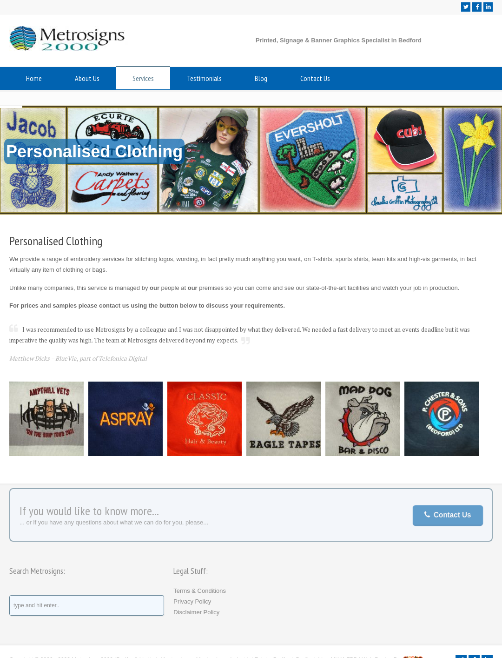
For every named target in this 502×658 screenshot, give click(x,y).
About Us (87, 78)
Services (143, 78)
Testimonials (204, 78)
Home (34, 78)
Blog (261, 78)
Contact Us (315, 78)
